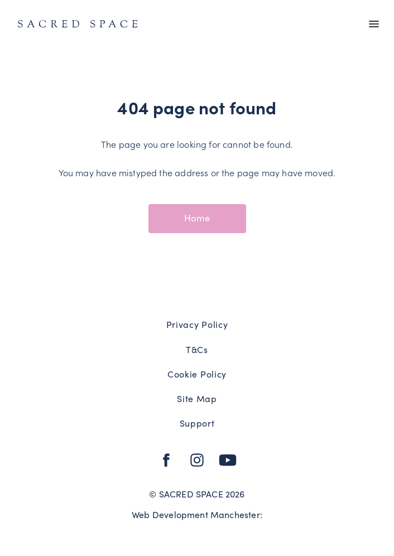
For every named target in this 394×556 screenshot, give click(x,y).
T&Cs (197, 349)
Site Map (197, 398)
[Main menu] (374, 25)
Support (197, 423)
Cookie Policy (197, 374)
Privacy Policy (197, 324)
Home (197, 217)
